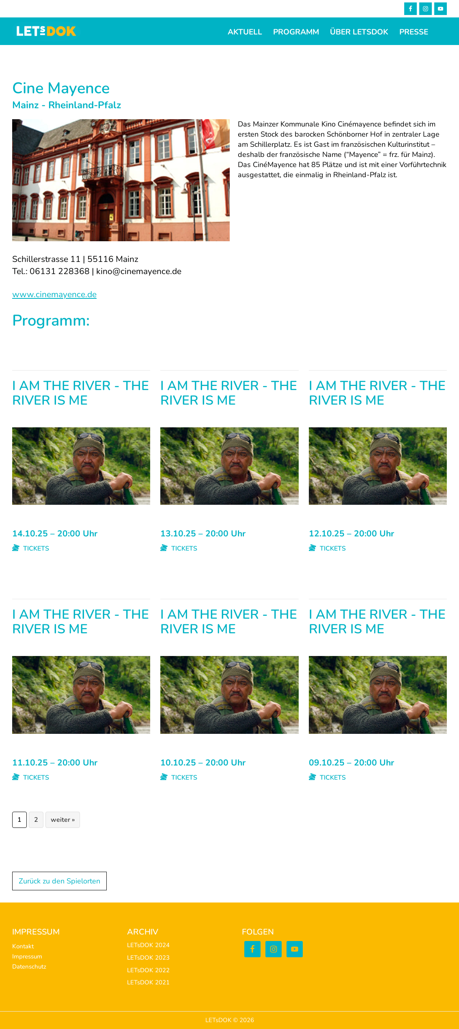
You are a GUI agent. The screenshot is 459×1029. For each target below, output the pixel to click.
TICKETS (30, 548)
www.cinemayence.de (54, 294)
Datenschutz (29, 967)
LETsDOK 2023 (148, 958)
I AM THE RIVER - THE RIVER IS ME (80, 394)
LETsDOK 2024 (148, 945)
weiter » (63, 819)
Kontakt (23, 946)
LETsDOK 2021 (148, 982)
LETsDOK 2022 (148, 970)
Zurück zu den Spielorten (59, 881)
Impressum (27, 956)
